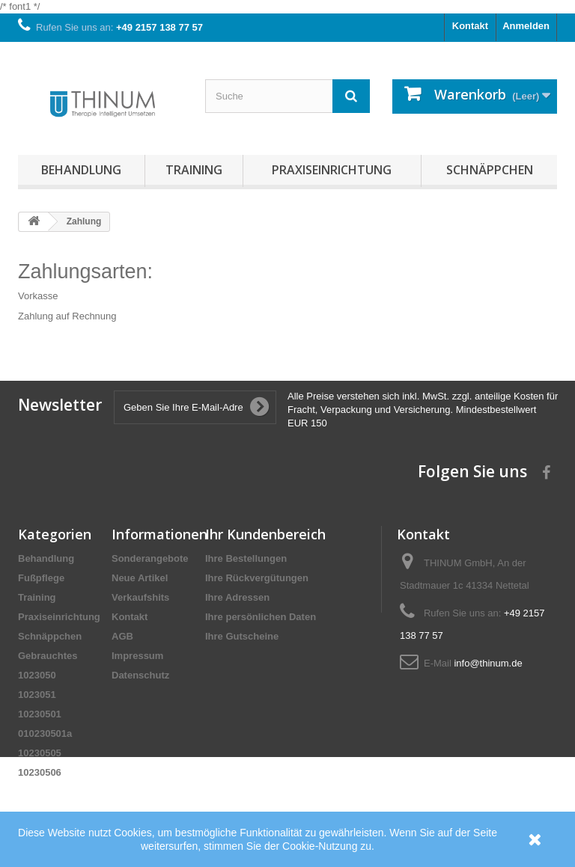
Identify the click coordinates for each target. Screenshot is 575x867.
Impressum (137, 655)
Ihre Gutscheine (242, 636)
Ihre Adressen (237, 597)
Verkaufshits (140, 597)
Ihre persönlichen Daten (260, 616)
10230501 (39, 714)
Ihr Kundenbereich (265, 534)
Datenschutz (140, 675)
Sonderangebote (150, 558)
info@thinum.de (488, 663)
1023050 (37, 675)
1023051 (37, 694)
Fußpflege (41, 577)
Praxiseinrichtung (332, 170)
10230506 (39, 772)
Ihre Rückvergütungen (256, 577)
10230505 (39, 753)
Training (193, 170)
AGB (122, 636)
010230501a (45, 733)
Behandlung (81, 170)
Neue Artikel (140, 577)
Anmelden (526, 25)
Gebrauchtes (47, 655)
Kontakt (470, 25)
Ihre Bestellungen (246, 558)
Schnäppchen (489, 170)
